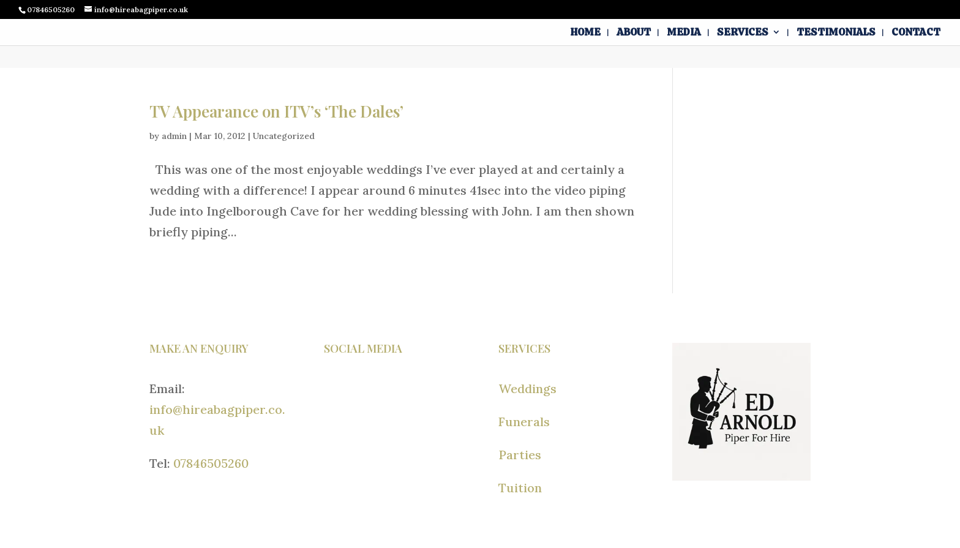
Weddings (527, 388)
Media (684, 33)
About (634, 33)
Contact (915, 33)
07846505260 (211, 463)
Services (742, 33)
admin (174, 135)
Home (586, 33)
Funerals (524, 421)
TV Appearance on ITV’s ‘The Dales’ (276, 111)
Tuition (520, 487)
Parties (519, 454)
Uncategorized (284, 135)
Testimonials (836, 33)
